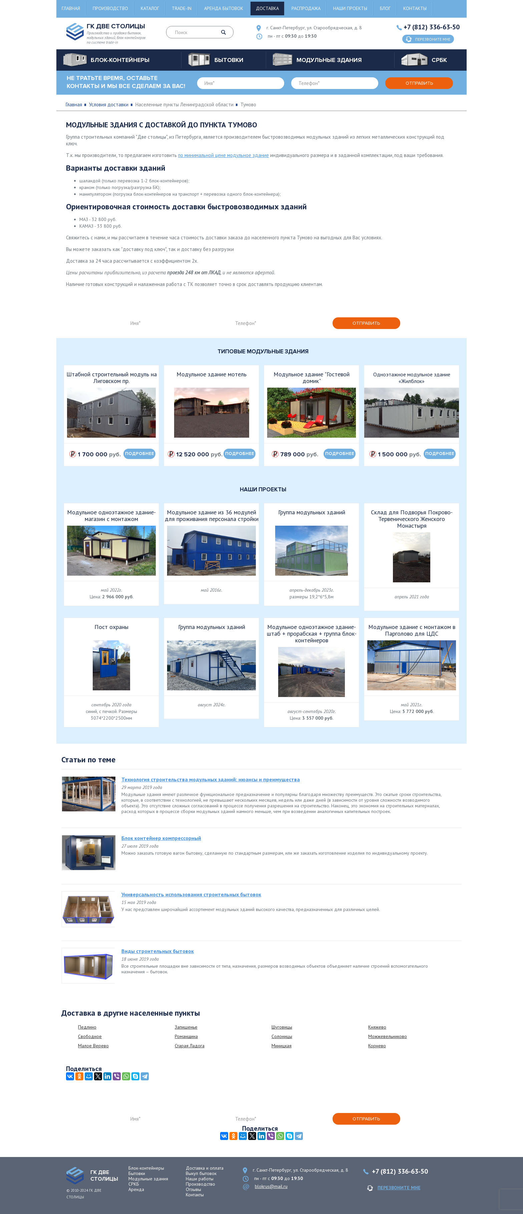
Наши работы (199, 1178)
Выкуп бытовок (201, 1173)
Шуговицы (282, 1027)
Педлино (87, 1027)
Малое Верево (93, 1046)
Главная (71, 8)
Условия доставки (108, 104)
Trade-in (181, 8)
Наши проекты (350, 8)
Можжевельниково (387, 1036)
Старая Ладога (189, 1046)
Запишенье (186, 1027)
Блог (385, 8)
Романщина (186, 1036)
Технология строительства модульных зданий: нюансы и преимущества (210, 779)
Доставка (267, 8)
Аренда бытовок (223, 8)
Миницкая (282, 1046)
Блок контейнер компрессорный (161, 838)
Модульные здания (148, 1178)
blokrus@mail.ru (271, 1186)
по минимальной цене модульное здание (223, 155)
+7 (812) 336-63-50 (432, 27)
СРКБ (133, 1184)
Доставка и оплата (204, 1168)
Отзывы (193, 1189)
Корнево (377, 1046)
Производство (110, 8)
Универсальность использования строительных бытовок (191, 894)
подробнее (139, 453)
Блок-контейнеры (146, 1168)
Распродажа (306, 8)
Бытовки (136, 1173)
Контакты (415, 8)
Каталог (150, 8)
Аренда (136, 1189)
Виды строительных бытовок (157, 951)
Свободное (90, 1036)
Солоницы (282, 1036)
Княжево (377, 1027)
